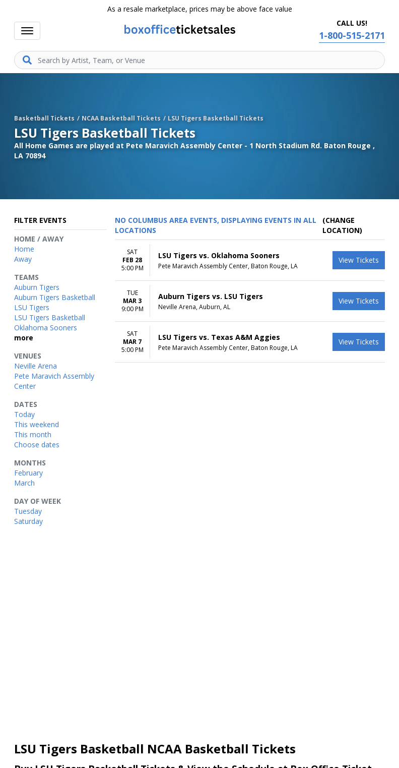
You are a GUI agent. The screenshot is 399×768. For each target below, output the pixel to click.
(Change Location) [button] (342, 225)
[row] (250, 260)
